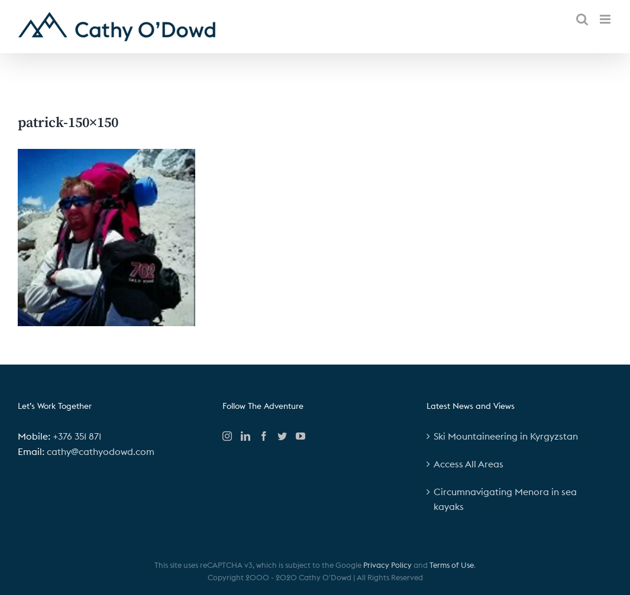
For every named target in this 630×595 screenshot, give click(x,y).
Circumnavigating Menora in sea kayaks (505, 499)
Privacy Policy (387, 565)
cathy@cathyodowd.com (100, 451)
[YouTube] (300, 436)
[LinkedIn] (245, 436)
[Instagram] (227, 436)
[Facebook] (264, 436)
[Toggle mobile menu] (606, 19)
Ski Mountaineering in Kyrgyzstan (506, 436)
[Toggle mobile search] (582, 19)
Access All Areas (468, 464)
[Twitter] (282, 436)
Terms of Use (451, 565)
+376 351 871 (77, 436)
